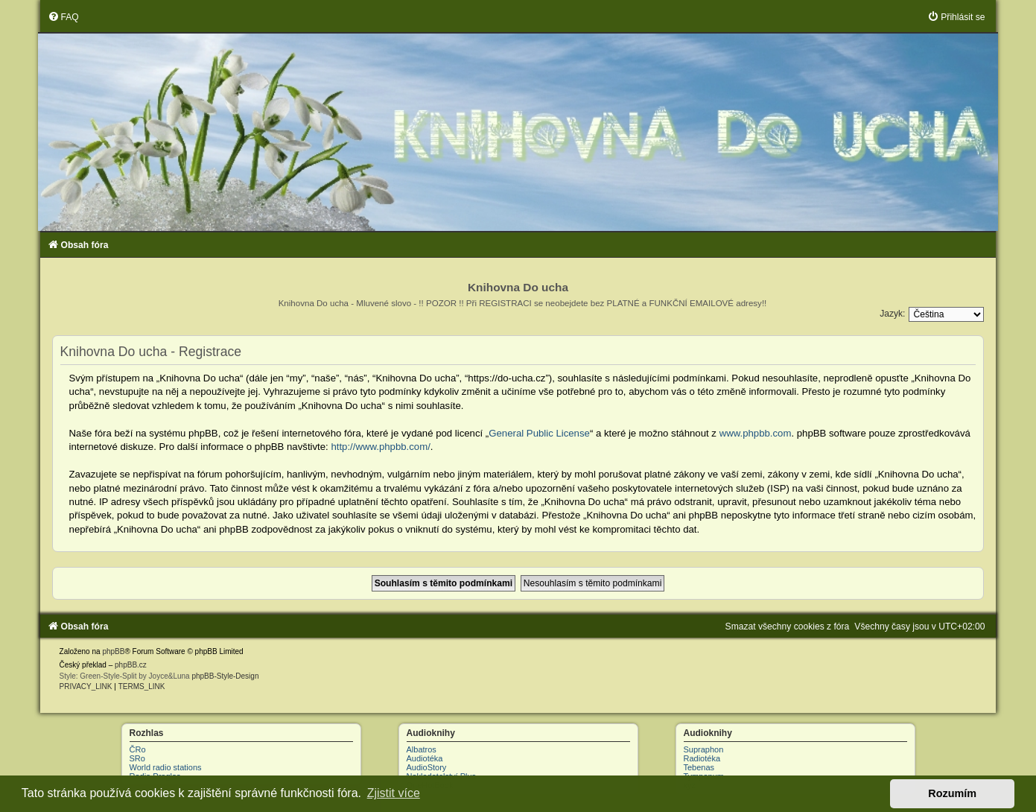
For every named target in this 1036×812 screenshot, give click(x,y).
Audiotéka (425, 758)
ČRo (138, 749)
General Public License (539, 433)
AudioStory (427, 767)
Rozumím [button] (952, 793)
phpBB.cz (131, 665)
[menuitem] (63, 17)
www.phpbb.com (755, 433)
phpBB (113, 651)
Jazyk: (892, 313)
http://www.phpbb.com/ (380, 446)
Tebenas (699, 767)
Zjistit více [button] (393, 793)
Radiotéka (702, 758)
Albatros (421, 749)
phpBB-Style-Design (224, 676)
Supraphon (704, 749)
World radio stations (166, 767)
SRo (137, 758)
